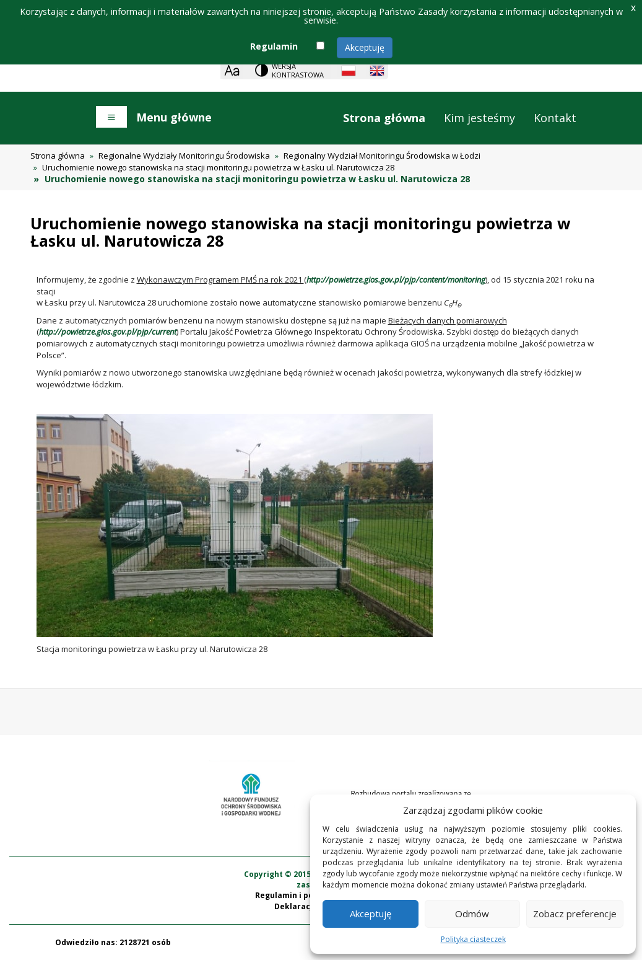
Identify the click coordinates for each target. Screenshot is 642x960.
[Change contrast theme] (290, 70)
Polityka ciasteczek (473, 939)
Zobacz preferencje (575, 913)
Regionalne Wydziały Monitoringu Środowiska (184, 155)
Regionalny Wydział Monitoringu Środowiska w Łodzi (382, 155)
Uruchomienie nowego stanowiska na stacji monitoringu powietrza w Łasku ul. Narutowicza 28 (218, 167)
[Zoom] (231, 70)
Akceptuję (364, 47)
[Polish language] (348, 70)
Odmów (472, 913)
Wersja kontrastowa (298, 70)
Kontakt (555, 117)
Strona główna (384, 117)
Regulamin (274, 46)
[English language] (377, 70)
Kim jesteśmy (479, 117)
